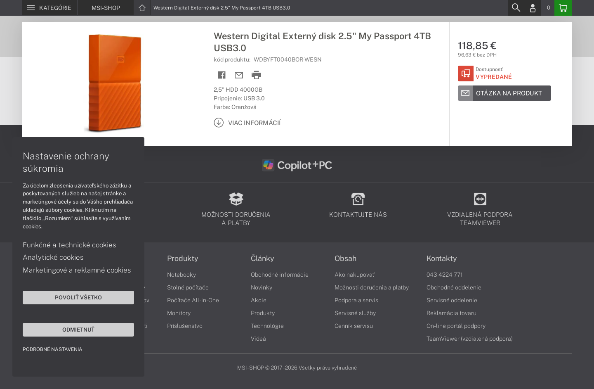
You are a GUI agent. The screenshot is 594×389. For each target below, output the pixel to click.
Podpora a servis (356, 300)
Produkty (182, 258)
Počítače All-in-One (193, 300)
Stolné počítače (188, 287)
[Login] (532, 8)
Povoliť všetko (78, 297)
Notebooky (181, 274)
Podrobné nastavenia (52, 349)
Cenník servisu (354, 326)
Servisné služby (355, 313)
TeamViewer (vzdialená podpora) (470, 338)
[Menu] (49, 8)
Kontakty (442, 258)
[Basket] (563, 8)
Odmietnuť (78, 329)
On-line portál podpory (456, 326)
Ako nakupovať (355, 274)
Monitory (179, 313)
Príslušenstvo (185, 326)
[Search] (515, 8)
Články (262, 258)
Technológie (267, 326)
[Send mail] (239, 75)
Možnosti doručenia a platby (372, 287)
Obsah (345, 258)
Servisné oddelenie (452, 300)
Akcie (258, 300)
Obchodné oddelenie (454, 287)
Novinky (261, 287)
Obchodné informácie (280, 274)
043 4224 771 (445, 274)
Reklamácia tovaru (451, 313)
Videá (258, 338)
